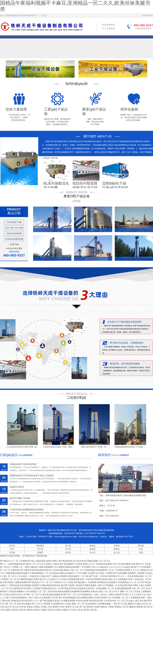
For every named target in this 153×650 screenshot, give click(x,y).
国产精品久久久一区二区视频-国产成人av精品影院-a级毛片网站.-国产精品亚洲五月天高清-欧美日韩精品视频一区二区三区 (55, 561)
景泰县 (58, 610)
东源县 (117, 545)
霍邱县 (15, 610)
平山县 (124, 603)
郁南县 (37, 610)
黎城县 (118, 607)
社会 (141, 549)
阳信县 (141, 545)
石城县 (138, 603)
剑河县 (22, 607)
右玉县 (75, 607)
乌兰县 (40, 549)
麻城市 (56, 607)
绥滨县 (12, 545)
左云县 (72, 610)
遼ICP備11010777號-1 (125, 537)
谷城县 (44, 607)
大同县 (12, 552)
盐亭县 (146, 607)
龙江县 (15, 607)
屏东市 (116, 603)
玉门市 (68, 549)
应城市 (40, 552)
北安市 (68, 552)
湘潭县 (139, 607)
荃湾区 (87, 610)
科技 (62, 607)
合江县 (117, 552)
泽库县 (94, 610)
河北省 (79, 610)
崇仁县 (82, 607)
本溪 (141, 552)
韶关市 (8, 607)
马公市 (92, 552)
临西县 (8, 610)
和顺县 (65, 610)
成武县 (22, 610)
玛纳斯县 (40, 545)
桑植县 (132, 607)
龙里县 (51, 610)
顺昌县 (104, 607)
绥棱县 (30, 607)
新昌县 (92, 545)
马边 (50, 607)
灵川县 (68, 545)
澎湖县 (37, 607)
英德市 (30, 610)
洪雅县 (44, 610)
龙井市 (145, 603)
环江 (12, 549)
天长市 (125, 607)
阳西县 (117, 549)
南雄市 (68, 607)
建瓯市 (131, 603)
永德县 (92, 549)
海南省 (89, 607)
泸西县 (111, 607)
